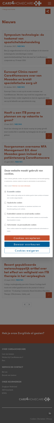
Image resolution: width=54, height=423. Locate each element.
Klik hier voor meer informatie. (21, 186)
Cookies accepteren (27, 238)
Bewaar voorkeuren (27, 244)
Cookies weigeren (27, 250)
